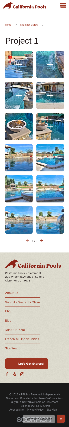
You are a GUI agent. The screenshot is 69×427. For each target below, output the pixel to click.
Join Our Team (15, 330)
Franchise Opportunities (22, 339)
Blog (8, 320)
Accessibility (16, 409)
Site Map (51, 409)
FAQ (7, 311)
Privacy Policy (35, 409)
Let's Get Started (31, 363)
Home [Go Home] (8, 25)
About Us (11, 293)
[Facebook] (7, 374)
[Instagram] (22, 374)
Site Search (13, 348)
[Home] (24, 5)
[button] (19, 64)
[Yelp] (15, 374)
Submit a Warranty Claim (22, 302)
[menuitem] (16, 410)
